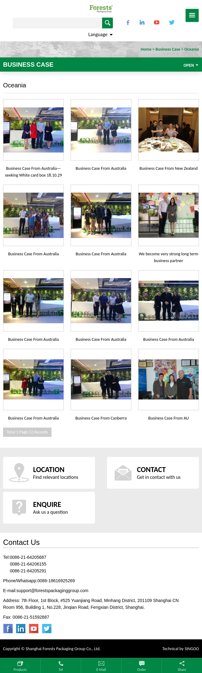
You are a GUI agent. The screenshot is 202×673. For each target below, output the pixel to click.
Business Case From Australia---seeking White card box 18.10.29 (33, 172)
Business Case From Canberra (101, 418)
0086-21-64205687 (28, 557)
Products (20, 669)
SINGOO (192, 648)
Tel (61, 669)
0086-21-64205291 (28, 570)
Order (141, 669)
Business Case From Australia (101, 168)
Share (182, 669)
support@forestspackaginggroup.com (53, 590)
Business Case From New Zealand (168, 168)
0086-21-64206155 (28, 564)
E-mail (101, 669)
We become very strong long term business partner (168, 257)
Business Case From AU (168, 418)
